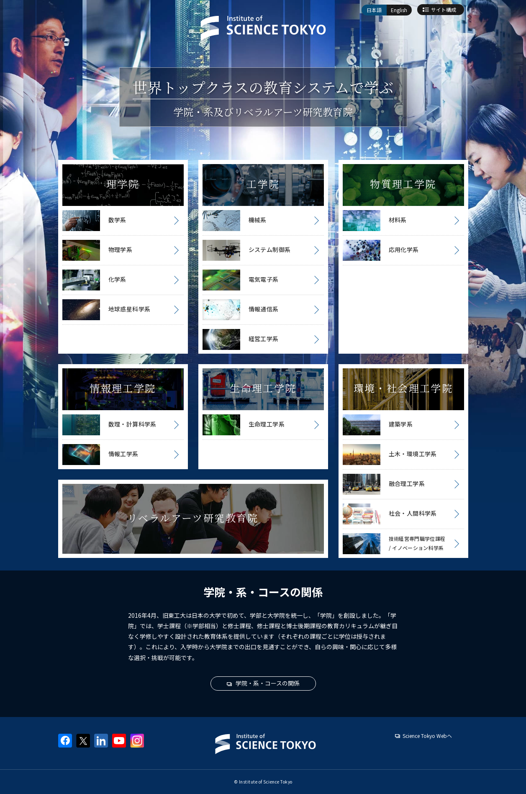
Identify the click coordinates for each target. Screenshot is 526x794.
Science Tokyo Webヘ (427, 735)
